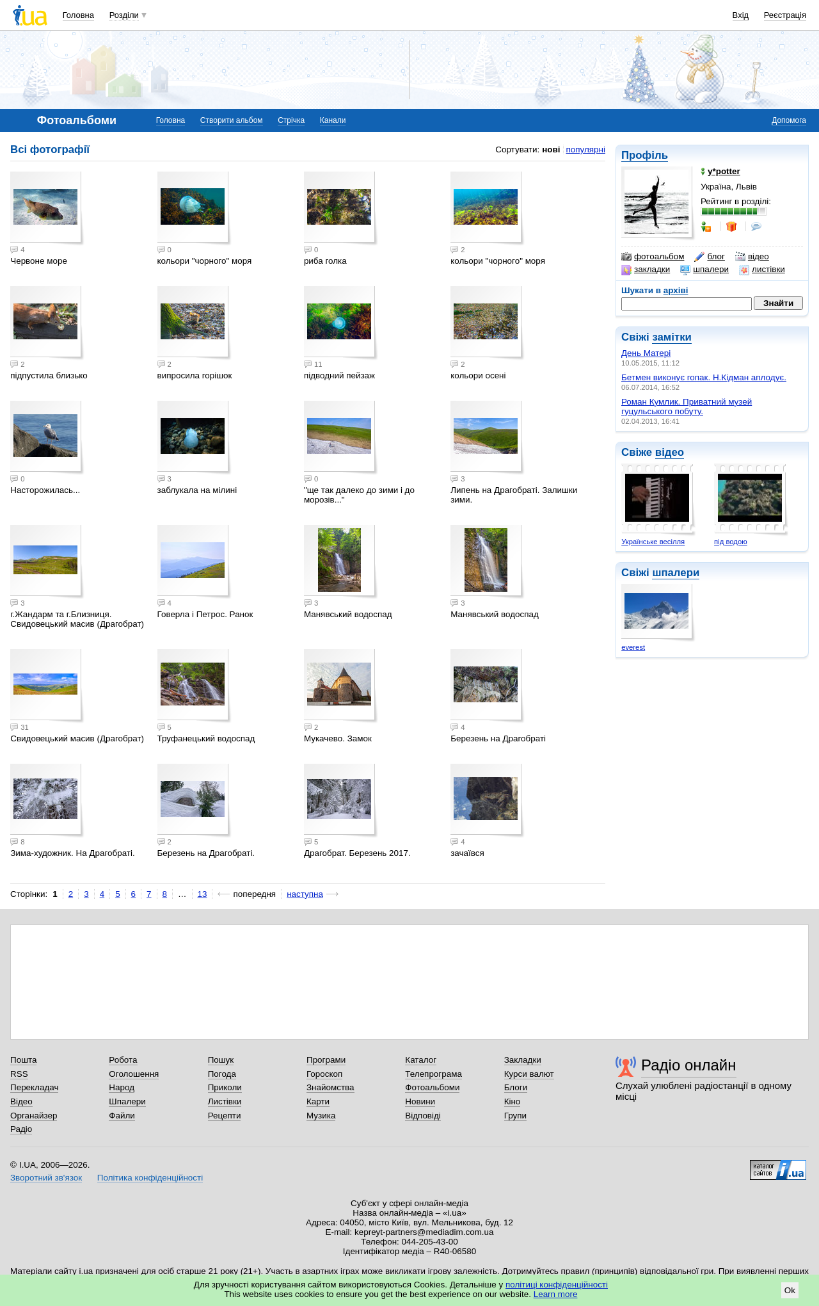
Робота (123, 1060)
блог (709, 257)
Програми (326, 1060)
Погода (222, 1074)
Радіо (21, 1129)
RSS (19, 1074)
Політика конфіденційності (150, 1177)
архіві (676, 290)
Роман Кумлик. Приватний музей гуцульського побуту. (686, 406)
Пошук (221, 1060)
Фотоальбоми (432, 1087)
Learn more (556, 1294)
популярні (585, 149)
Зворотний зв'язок (46, 1177)
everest (633, 647)
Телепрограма (433, 1074)
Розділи (124, 15)
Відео (21, 1101)
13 (202, 894)
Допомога (789, 120)
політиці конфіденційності (556, 1284)
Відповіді (423, 1115)
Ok (789, 1290)
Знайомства (330, 1087)
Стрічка (291, 120)
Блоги (516, 1087)
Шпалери (127, 1101)
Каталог (420, 1060)
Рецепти (224, 1115)
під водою (730, 541)
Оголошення (134, 1074)
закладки (645, 269)
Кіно (512, 1101)
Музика (320, 1115)
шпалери (704, 269)
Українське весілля (653, 541)
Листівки (225, 1101)
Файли (122, 1115)
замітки (672, 337)
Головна (78, 15)
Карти (318, 1101)
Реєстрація (785, 15)
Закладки (522, 1060)
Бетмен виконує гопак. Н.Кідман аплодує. (703, 377)
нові (551, 149)
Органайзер (33, 1115)
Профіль (644, 155)
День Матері (646, 353)
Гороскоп (324, 1074)
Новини (420, 1101)
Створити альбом (231, 120)
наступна (305, 894)
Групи (515, 1115)
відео (752, 257)
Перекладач (34, 1087)
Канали (333, 120)
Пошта (23, 1060)
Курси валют (529, 1074)
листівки (762, 269)
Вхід (741, 15)
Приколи (225, 1087)
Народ (121, 1087)
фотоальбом (652, 257)
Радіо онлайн (688, 1065)
